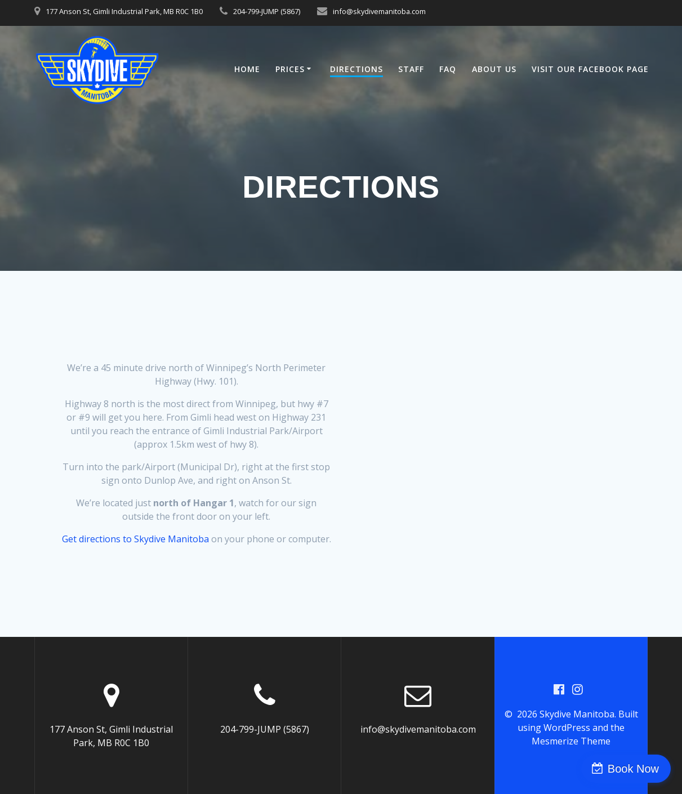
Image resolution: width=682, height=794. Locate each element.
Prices (290, 69)
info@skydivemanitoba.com (379, 11)
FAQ (447, 69)
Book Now (633, 768)
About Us (494, 69)
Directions (356, 69)
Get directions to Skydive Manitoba (135, 539)
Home (247, 69)
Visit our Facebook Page (590, 69)
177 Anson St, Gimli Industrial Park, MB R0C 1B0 (124, 11)
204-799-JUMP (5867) (266, 11)
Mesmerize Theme (571, 741)
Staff (411, 69)
